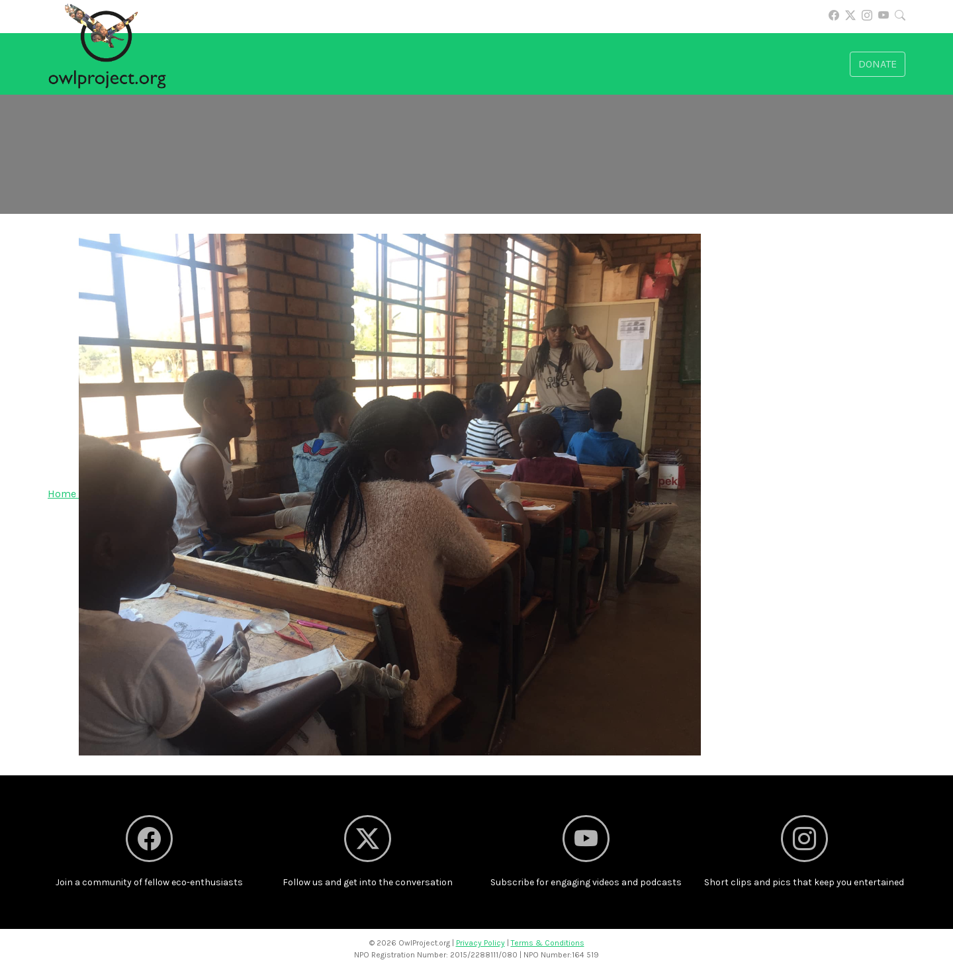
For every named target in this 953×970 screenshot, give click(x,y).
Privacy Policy (480, 942)
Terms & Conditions (547, 942)
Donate (877, 64)
